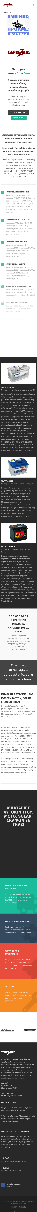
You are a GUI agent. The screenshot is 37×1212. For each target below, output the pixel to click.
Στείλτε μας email (18, 112)
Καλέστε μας (18, 118)
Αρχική (13, 1206)
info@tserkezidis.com (14, 1096)
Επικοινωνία (22, 1206)
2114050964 (18, 649)
